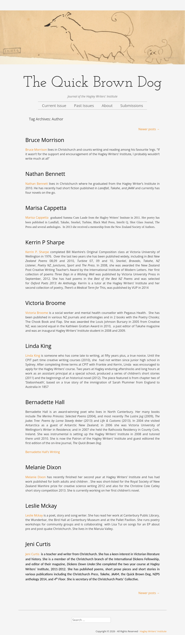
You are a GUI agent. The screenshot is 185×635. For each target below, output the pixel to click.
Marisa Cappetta (45, 207)
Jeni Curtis (38, 544)
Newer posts (149, 129)
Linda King (38, 345)
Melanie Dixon (43, 467)
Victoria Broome (45, 302)
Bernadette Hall (45, 402)
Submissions (131, 105)
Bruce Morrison (44, 139)
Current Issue (54, 105)
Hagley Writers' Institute (153, 631)
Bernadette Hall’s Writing (42, 452)
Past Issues (84, 105)
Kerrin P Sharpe (45, 242)
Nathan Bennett (45, 173)
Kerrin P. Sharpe (37, 252)
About (107, 105)
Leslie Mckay (41, 505)
